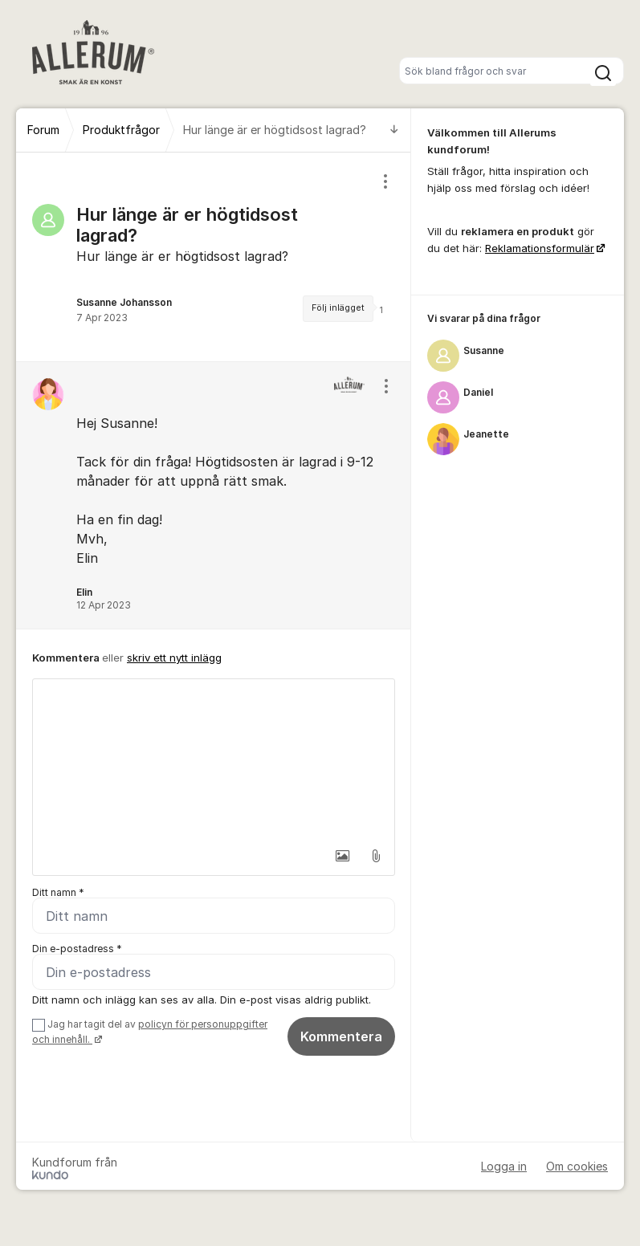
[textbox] (213, 759)
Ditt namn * (58, 892)
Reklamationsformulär (539, 248)
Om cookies (577, 1166)
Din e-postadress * (77, 949)
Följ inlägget (338, 308)
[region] (213, 257)
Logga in (504, 1166)
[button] (342, 856)
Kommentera (341, 1036)
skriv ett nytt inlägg (174, 657)
